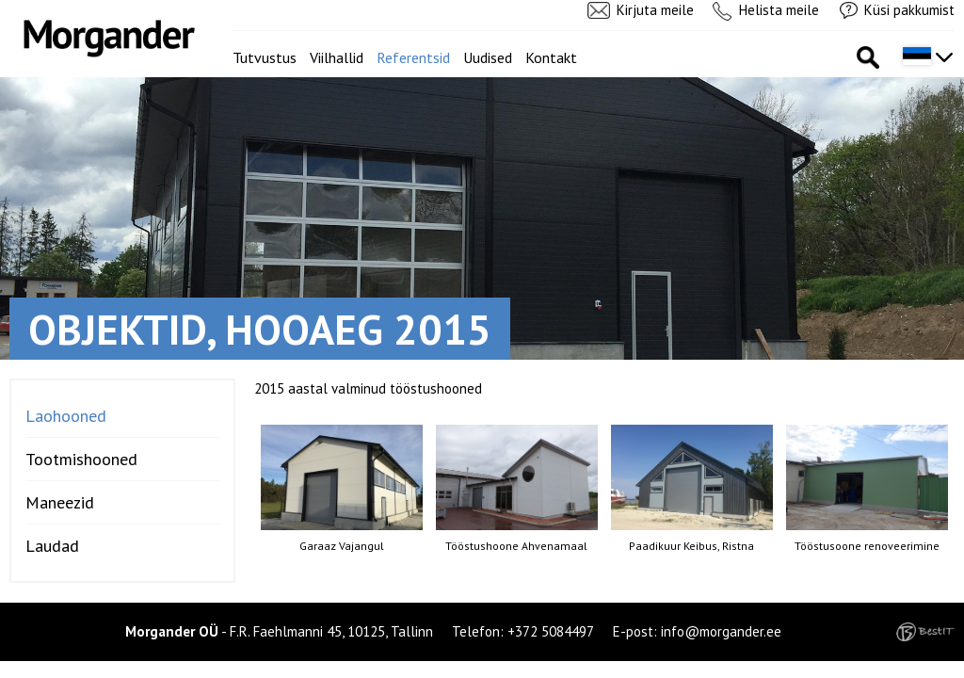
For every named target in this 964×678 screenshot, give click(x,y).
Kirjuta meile (655, 10)
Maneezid (59, 502)
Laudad (52, 546)
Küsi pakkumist (909, 10)
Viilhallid (336, 57)
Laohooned (65, 416)
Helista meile (779, 10)
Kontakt (551, 57)
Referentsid (413, 57)
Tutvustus (265, 57)
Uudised (487, 57)
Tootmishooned (81, 459)
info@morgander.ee (721, 631)
